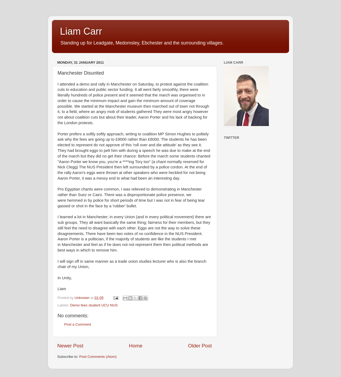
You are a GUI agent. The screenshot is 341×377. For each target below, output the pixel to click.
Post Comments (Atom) (98, 357)
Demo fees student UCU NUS (94, 305)
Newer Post (70, 345)
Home (135, 345)
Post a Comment (77, 324)
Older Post (200, 345)
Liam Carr (81, 31)
